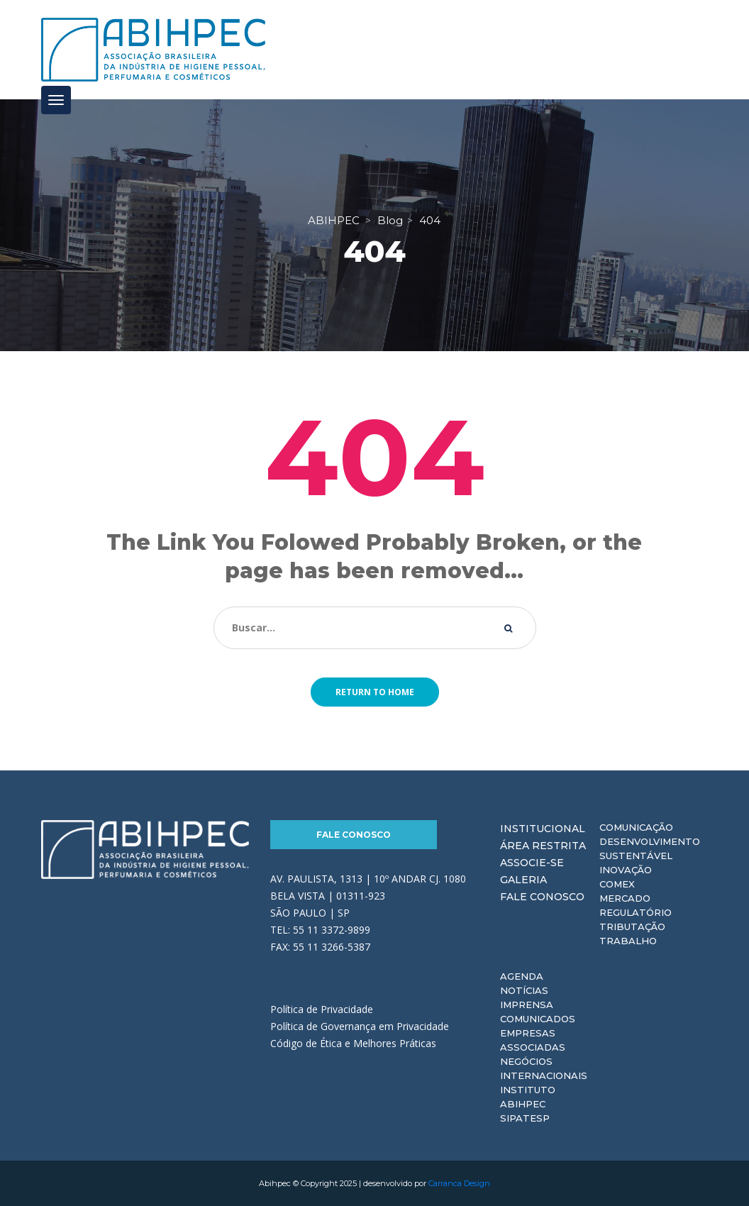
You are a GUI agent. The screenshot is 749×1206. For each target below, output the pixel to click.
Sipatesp (525, 1118)
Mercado (624, 898)
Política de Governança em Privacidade (359, 1026)
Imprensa (526, 1004)
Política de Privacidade (321, 1009)
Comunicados (537, 1018)
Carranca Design (459, 1183)
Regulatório (635, 912)
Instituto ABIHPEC (527, 1097)
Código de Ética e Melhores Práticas (353, 1043)
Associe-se (532, 862)
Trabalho (628, 940)
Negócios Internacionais (543, 1068)
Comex (617, 884)
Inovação (625, 869)
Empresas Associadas (532, 1040)
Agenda (521, 976)
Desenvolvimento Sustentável (649, 848)
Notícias (524, 990)
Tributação (632, 926)
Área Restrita (543, 845)
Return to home (374, 692)
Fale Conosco (353, 834)
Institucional (542, 828)
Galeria (523, 879)
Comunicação (636, 827)
